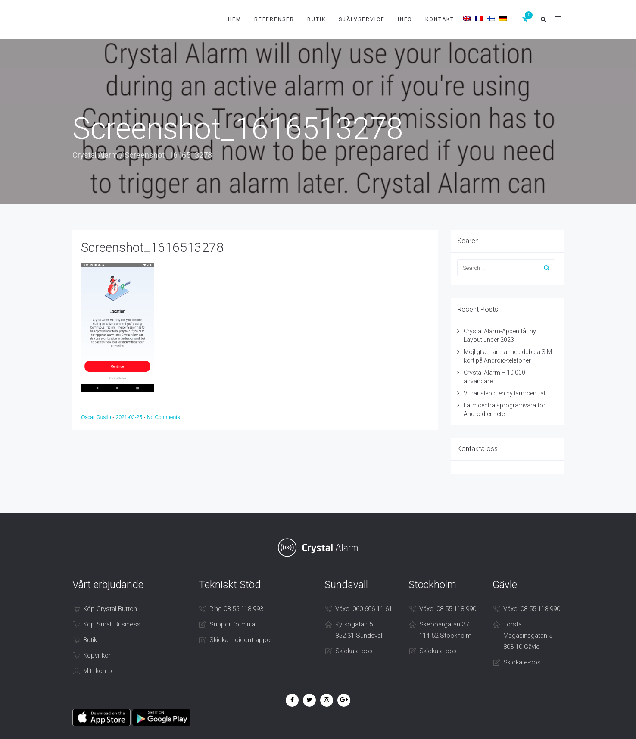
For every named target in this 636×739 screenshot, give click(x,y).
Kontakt (439, 19)
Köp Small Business (111, 624)
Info (405, 19)
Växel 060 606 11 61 (363, 609)
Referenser (274, 19)
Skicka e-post (355, 651)
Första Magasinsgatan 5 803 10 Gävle (527, 635)
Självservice (362, 19)
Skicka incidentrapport (242, 640)
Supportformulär (233, 624)
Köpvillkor (97, 655)
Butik (316, 19)
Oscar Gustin (96, 417)
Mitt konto (97, 671)
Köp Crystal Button (110, 609)
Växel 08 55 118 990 (447, 609)
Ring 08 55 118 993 (236, 609)
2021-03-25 (130, 417)
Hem (234, 19)
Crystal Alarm (95, 155)
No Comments (163, 417)
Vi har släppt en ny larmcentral (504, 393)
